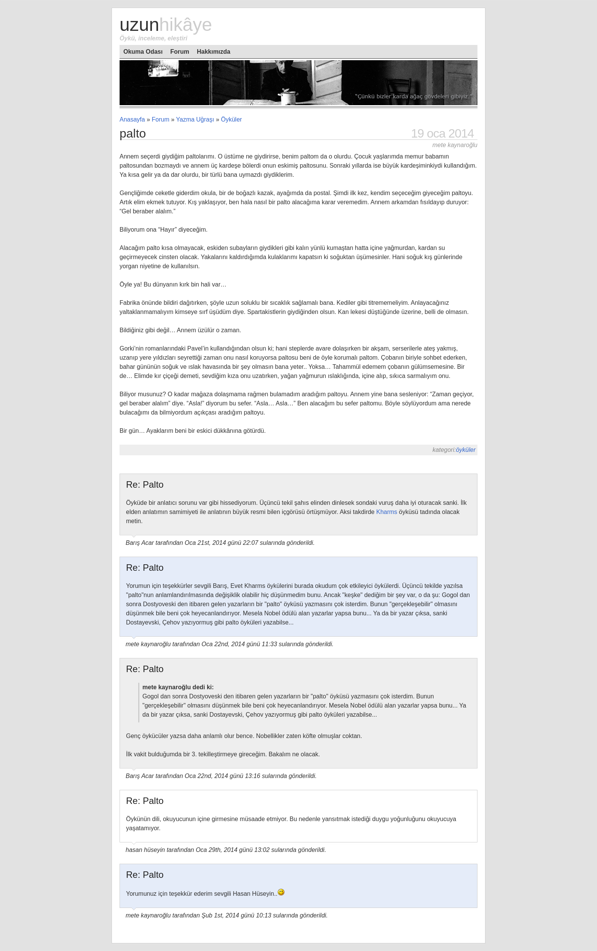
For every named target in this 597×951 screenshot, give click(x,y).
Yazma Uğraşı (195, 119)
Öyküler (231, 119)
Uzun (166, 24)
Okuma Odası (143, 51)
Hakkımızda (213, 51)
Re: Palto (145, 484)
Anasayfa (132, 119)
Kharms (386, 512)
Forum (179, 51)
